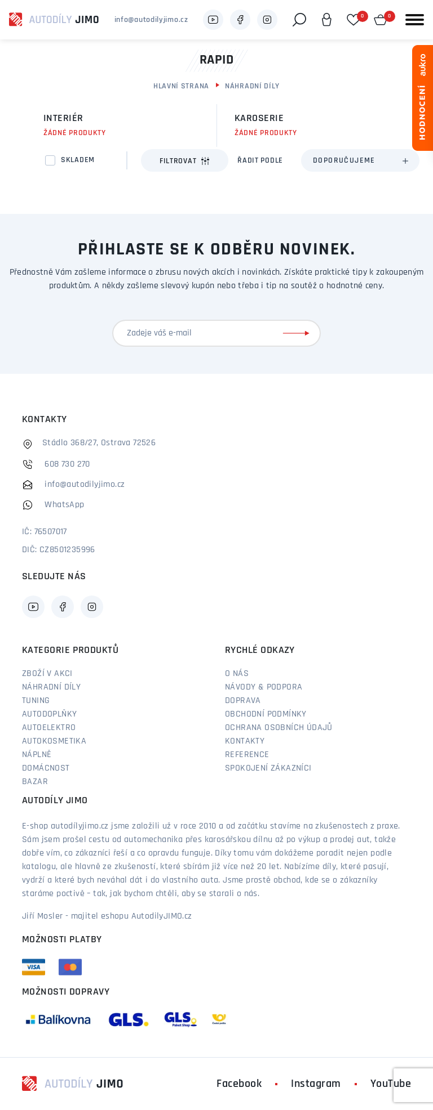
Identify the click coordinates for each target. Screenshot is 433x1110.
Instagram (316, 1084)
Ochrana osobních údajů (279, 727)
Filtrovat (185, 160)
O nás (237, 673)
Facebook (239, 1084)
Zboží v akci (47, 673)
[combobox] (360, 160)
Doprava (243, 700)
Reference (247, 754)
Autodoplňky (49, 714)
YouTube (391, 1084)
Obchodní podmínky (266, 714)
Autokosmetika (54, 741)
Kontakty (244, 741)
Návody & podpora (263, 687)
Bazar (35, 781)
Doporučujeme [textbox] (344, 160)
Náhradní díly (252, 86)
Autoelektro (49, 727)
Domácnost (46, 768)
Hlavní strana (181, 86)
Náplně (36, 754)
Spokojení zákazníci (268, 768)
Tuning (36, 700)
